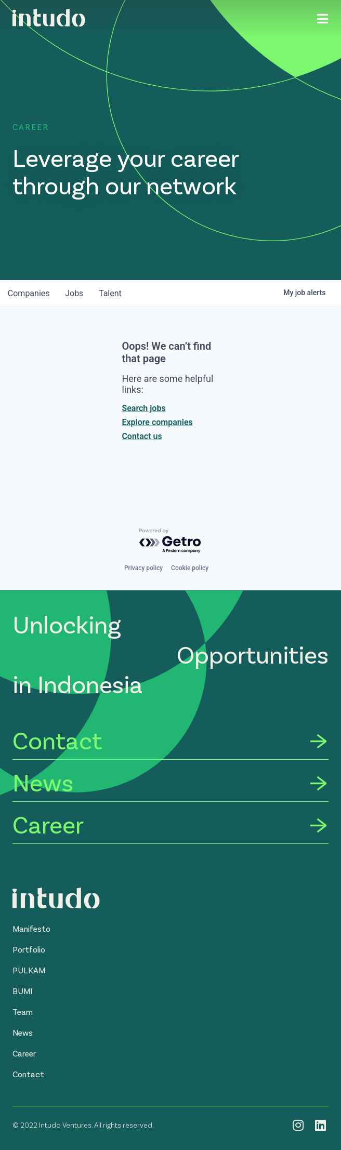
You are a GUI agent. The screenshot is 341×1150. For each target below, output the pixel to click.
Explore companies (157, 422)
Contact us (142, 436)
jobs (76, 293)
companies (29, 293)
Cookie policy (189, 568)
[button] (31, 928)
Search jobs (143, 408)
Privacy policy (143, 568)
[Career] (170, 826)
